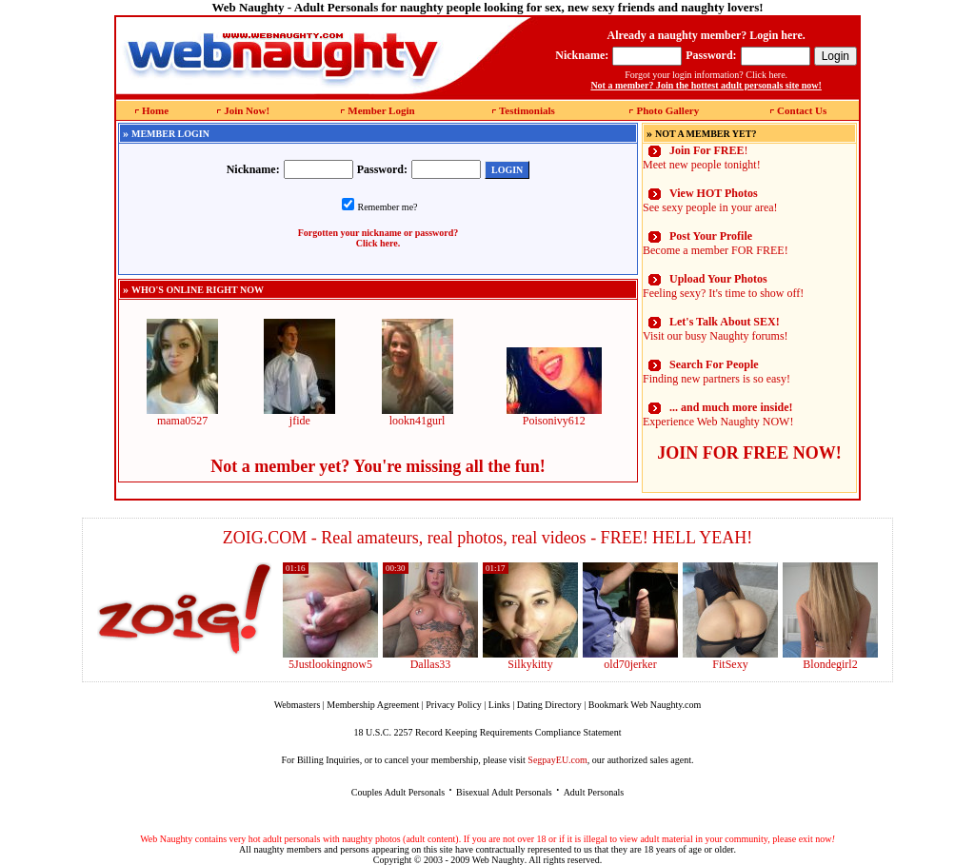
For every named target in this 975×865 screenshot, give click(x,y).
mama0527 (182, 415)
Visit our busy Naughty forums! (715, 329)
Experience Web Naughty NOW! (718, 414)
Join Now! (246, 110)
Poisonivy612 (554, 415)
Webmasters (297, 704)
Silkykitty (529, 664)
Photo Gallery (667, 110)
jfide (299, 415)
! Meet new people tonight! (702, 157)
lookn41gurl (417, 415)
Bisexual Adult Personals (504, 792)
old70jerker (630, 664)
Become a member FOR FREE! (715, 243)
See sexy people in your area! (710, 200)
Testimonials (527, 110)
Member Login (381, 110)
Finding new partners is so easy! (716, 371)
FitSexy (729, 664)
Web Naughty (498, 860)
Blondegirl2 (830, 664)
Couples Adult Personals (398, 792)
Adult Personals (594, 792)
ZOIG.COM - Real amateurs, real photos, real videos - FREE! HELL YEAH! (488, 537)
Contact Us (801, 110)
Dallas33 (430, 664)
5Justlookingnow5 (330, 664)
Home (155, 110)
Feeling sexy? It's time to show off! (723, 286)
